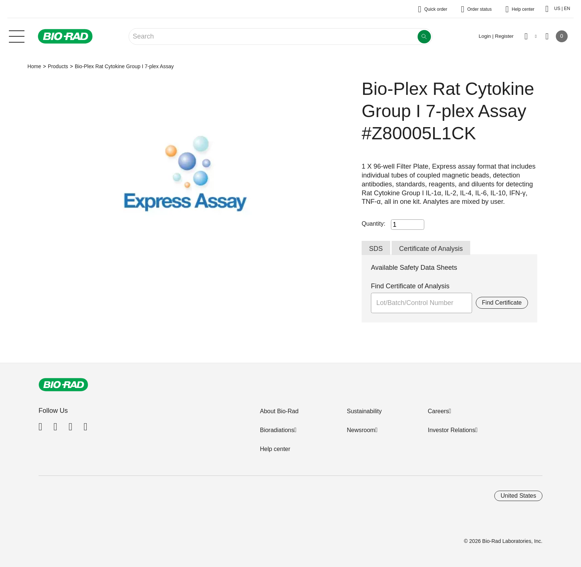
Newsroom (361, 430)
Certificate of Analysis (431, 248)
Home (34, 66)
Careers (438, 411)
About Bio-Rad (279, 411)
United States (518, 496)
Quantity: (373, 223)
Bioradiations (277, 430)
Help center (275, 449)
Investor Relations (451, 430)
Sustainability (364, 411)
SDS (376, 248)
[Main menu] (16, 35)
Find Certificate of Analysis (410, 286)
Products (58, 66)
